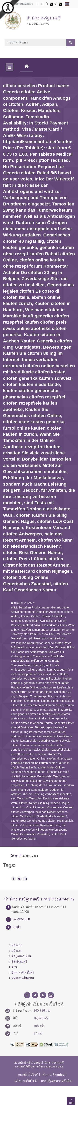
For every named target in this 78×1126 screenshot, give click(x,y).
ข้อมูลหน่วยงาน (21, 956)
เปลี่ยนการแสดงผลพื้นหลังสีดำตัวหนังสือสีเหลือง (60, 4)
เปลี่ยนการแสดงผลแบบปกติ (55, 4)
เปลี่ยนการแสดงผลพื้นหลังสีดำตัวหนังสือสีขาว (51, 4)
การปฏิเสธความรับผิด (56, 1081)
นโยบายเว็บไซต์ (26, 1081)
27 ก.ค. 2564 (28, 855)
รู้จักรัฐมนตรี (19, 961)
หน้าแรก (17, 945)
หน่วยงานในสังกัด (23, 977)
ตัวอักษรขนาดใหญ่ (46, 4)
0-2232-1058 (21, 919)
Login (17, 926)
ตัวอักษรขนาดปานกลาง (42, 4)
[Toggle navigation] (9, 67)
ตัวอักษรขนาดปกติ (37, 4)
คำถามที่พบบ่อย (53, 1074)
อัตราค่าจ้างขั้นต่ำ (23, 972)
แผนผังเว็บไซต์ (28, 1074)
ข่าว (14, 967)
